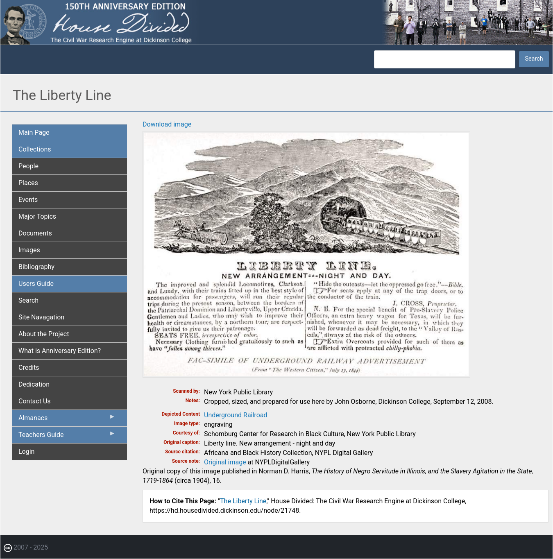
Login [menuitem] (26, 451)
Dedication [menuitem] (34, 384)
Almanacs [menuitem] (67, 419)
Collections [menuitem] (34, 149)
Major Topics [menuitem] (37, 216)
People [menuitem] (28, 166)
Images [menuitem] (29, 250)
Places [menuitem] (28, 183)
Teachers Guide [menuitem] (67, 436)
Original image (225, 462)
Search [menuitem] (28, 300)
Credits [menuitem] (28, 367)
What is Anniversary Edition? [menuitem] (59, 351)
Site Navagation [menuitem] (41, 317)
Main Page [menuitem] (34, 132)
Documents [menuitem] (35, 233)
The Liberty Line (243, 501)
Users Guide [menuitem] (36, 283)
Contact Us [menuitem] (34, 401)
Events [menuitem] (28, 200)
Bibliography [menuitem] (36, 267)
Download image (167, 124)
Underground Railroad (235, 415)
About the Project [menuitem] (43, 334)
